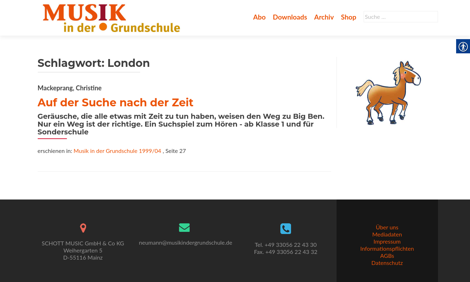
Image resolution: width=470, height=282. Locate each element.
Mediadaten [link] (387, 234)
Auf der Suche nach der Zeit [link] (116, 102)
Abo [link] (259, 17)
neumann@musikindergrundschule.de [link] (185, 242)
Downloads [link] (290, 17)
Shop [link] (348, 17)
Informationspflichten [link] (387, 248)
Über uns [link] (387, 227)
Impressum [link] (387, 241)
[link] (113, 17)
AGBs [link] (387, 255)
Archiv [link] (324, 17)
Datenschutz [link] (387, 262)
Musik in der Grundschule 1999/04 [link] (117, 150)
